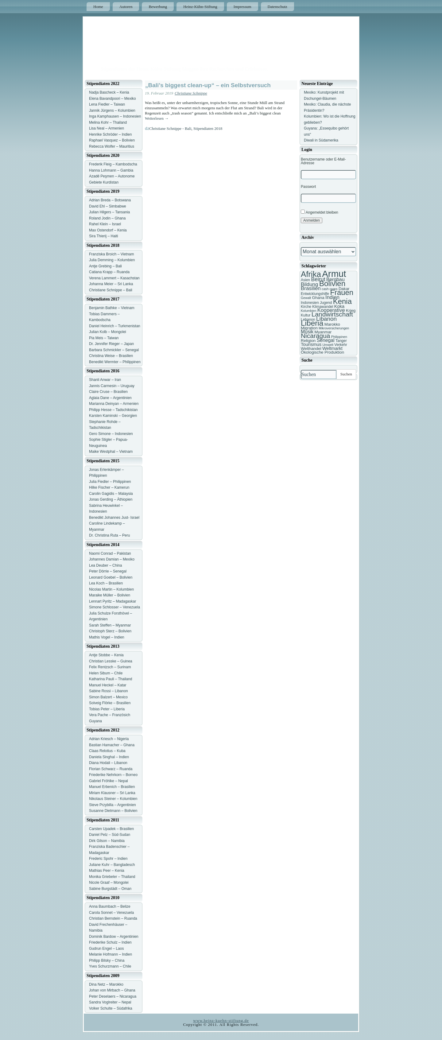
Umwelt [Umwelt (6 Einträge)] (327, 345)
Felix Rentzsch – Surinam (110, 667)
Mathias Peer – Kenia (106, 870)
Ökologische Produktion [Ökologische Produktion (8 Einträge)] (322, 352)
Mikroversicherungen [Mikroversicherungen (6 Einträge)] (334, 328)
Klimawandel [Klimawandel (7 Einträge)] (322, 307)
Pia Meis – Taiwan (104, 338)
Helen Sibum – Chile (105, 673)
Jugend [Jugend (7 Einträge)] (326, 303)
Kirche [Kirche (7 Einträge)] (306, 307)
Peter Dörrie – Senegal (107, 571)
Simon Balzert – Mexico (108, 697)
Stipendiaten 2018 (207, 128)
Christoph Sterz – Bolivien (110, 631)
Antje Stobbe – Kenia (106, 655)
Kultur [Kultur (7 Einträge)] (305, 315)
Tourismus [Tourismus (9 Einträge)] (311, 344)
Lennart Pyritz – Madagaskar (112, 601)
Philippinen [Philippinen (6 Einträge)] (339, 337)
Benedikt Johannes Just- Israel (114, 517)
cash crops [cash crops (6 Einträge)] (330, 289)
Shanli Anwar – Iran (105, 380)
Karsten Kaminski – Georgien (113, 415)
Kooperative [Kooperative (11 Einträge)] (331, 310)
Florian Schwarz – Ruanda (110, 769)
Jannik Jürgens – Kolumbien (112, 110)
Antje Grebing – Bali (105, 266)
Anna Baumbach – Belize (109, 906)
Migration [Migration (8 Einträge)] (309, 328)
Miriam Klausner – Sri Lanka (112, 793)
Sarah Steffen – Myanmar (110, 625)
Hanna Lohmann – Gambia (111, 170)
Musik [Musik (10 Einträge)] (307, 331)
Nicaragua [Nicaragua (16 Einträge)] (315, 335)
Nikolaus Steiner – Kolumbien (113, 799)
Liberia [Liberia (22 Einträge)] (312, 323)
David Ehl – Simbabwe (107, 206)
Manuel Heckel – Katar (107, 685)
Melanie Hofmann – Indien (110, 954)
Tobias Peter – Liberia (107, 709)
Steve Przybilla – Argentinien (112, 805)
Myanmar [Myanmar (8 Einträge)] (323, 332)
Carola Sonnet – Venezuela (111, 912)
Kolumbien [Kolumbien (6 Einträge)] (308, 310)
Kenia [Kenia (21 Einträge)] (342, 301)
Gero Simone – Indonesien (111, 434)
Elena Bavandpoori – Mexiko (112, 98)
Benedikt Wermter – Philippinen (115, 362)
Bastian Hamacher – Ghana (111, 745)
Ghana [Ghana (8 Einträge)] (318, 297)
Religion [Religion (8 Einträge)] (308, 340)
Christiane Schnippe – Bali (110, 290)
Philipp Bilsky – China (106, 960)
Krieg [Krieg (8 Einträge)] (350, 310)
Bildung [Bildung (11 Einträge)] (309, 284)
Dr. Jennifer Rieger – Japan (111, 344)
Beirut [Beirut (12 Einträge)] (318, 279)
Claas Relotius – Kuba (107, 751)
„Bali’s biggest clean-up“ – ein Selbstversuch (208, 85)
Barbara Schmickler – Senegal (114, 350)
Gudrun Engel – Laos (106, 948)
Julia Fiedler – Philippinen (110, 481)
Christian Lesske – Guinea (110, 661)
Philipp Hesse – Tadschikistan (113, 410)
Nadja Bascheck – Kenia (109, 92)
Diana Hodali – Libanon (108, 763)
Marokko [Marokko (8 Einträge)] (332, 324)
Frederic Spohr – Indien (108, 858)
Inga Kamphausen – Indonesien (115, 116)
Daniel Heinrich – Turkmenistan (114, 326)
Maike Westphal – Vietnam (111, 451)
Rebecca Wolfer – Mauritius (111, 146)
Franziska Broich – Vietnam (111, 254)
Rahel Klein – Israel (105, 224)
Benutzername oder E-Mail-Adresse (323, 161)
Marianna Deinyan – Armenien (113, 404)
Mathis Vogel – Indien (106, 637)
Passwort (308, 186)
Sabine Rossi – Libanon (108, 691)
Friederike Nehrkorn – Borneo (113, 775)
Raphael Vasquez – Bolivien (112, 140)
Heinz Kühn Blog (141, 62)
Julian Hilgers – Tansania (109, 212)
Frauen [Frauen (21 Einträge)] (341, 292)
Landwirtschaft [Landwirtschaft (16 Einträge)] (332, 314)
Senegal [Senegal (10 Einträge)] (326, 340)
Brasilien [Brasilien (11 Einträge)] (311, 288)
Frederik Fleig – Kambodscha (113, 164)
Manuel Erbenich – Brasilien (112, 787)
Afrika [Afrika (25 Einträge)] (311, 274)
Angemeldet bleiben (319, 212)
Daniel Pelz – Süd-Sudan (109, 834)
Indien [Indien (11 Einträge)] (332, 297)
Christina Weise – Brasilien (111, 356)
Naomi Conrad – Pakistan (110, 553)
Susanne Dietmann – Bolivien (113, 811)
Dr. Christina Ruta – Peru (109, 535)
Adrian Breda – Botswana (110, 200)
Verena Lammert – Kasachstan (114, 278)
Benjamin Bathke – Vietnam (111, 308)
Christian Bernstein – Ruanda (113, 918)
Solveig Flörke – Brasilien (109, 703)
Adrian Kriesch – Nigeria (109, 739)
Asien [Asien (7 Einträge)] (305, 280)
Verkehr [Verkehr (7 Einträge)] (340, 345)
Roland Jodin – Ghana (107, 218)
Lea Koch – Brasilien (106, 583)
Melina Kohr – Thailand (108, 122)
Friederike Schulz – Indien (110, 942)
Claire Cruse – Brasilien (108, 392)
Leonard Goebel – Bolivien (110, 577)
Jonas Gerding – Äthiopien (110, 499)
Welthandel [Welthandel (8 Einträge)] (311, 348)
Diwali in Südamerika (321, 140)
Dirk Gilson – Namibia (107, 841)
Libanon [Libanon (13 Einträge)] (326, 319)
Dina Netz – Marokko (106, 984)
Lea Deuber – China (105, 565)
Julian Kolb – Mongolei (107, 332)
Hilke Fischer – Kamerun (109, 487)
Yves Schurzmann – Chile (110, 966)
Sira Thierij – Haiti (103, 236)
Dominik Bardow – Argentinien (113, 936)
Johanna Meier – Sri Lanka (111, 284)
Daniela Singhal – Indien (109, 757)
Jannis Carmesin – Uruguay (111, 386)
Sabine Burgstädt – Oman (110, 889)
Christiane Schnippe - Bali (170, 128)
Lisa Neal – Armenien (106, 128)
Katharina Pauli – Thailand (110, 679)
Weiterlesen (157, 118)
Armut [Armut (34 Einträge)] (334, 274)
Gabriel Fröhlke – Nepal (108, 781)
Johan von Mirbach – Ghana (112, 990)
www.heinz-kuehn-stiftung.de (221, 1020)
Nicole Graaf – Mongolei (109, 882)
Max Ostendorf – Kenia (108, 230)
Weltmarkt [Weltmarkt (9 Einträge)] (332, 348)
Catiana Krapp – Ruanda (109, 272)
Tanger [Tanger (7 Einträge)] (341, 341)
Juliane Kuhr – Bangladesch (112, 865)
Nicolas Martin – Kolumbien (111, 589)
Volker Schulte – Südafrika (110, 1008)
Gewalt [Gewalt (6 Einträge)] (306, 298)
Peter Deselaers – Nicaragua (112, 996)
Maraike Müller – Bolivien (109, 595)
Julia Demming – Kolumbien (112, 260)
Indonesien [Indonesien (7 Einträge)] (310, 303)
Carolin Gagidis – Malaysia (111, 493)
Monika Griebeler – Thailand (112, 877)
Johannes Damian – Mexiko (111, 559)
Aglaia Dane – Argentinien (110, 398)
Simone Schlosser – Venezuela (114, 607)
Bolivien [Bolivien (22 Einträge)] (332, 283)
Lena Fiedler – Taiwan (107, 104)
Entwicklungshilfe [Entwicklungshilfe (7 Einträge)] (315, 294)
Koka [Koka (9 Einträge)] (339, 306)
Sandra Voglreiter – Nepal (110, 1002)
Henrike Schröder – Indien (110, 134)
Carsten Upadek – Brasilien (111, 829)
